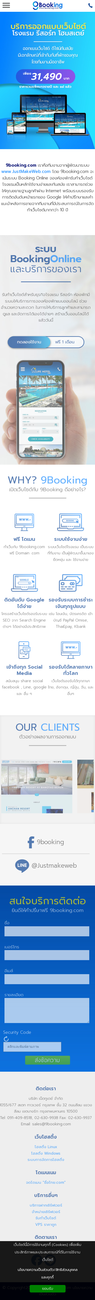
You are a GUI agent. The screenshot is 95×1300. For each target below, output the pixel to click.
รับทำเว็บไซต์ (43, 1218)
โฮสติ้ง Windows (43, 1153)
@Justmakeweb (51, 865)
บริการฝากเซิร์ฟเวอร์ (43, 1205)
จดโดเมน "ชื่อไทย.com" (43, 1182)
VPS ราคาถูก (43, 1224)
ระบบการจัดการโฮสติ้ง (43, 1159)
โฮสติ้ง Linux (43, 1147)
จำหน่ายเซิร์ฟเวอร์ (43, 1212)
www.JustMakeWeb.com (26, 171)
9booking (48, 842)
